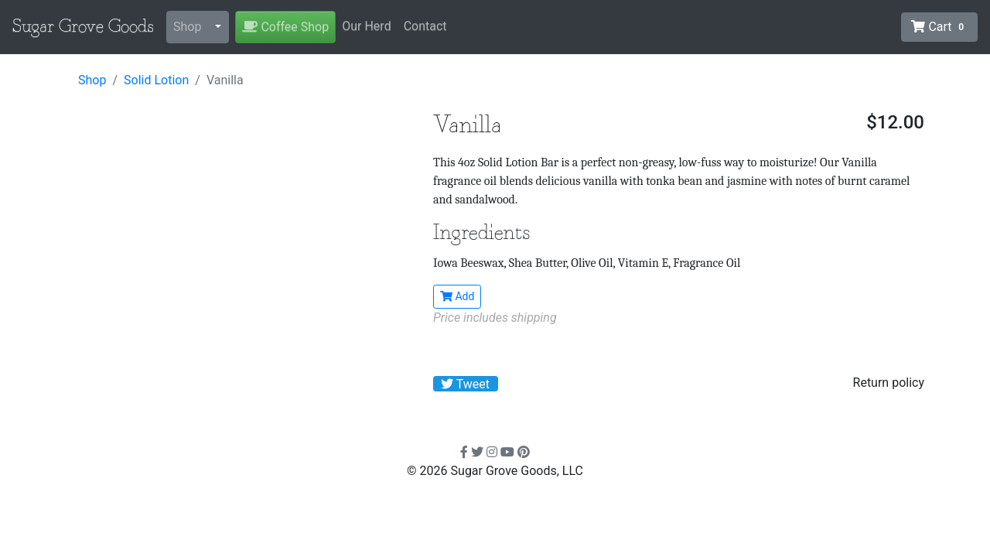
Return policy (888, 382)
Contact (425, 26)
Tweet (465, 384)
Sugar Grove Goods (83, 27)
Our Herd (366, 26)
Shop (187, 26)
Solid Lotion (156, 80)
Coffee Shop (285, 26)
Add (457, 296)
